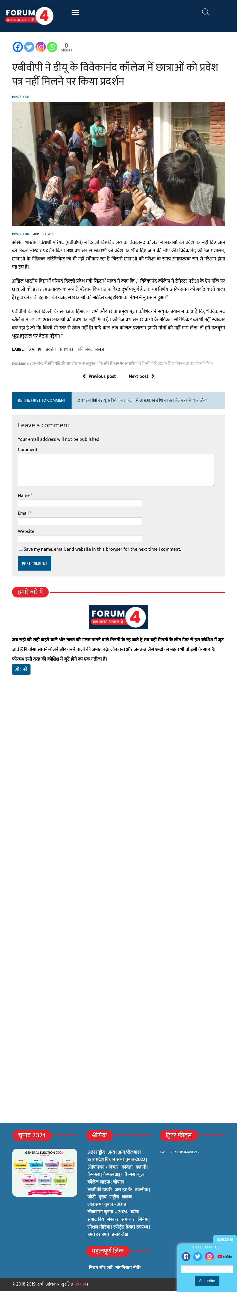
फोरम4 (81, 1285)
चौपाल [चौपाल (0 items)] (118, 1183)
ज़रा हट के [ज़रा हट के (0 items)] (123, 1191)
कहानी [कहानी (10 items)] (141, 1168)
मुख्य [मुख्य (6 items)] (102, 1198)
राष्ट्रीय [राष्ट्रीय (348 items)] (114, 1198)
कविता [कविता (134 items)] (127, 1168)
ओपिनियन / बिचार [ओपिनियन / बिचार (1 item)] (102, 1168)
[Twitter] (29, 47)
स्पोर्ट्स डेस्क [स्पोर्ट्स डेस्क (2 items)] (123, 1228)
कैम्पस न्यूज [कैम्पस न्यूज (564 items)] (134, 1176)
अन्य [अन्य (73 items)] (111, 1153)
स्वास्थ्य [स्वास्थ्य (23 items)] (142, 1228)
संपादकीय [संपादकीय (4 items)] (95, 1220)
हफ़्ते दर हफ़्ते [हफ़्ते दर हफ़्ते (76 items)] (98, 1235)
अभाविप (34, 350)
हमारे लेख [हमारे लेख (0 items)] (120, 1235)
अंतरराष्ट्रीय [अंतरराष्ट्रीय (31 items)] (96, 1153)
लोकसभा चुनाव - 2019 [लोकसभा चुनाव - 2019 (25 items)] (106, 1206)
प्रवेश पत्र (66, 350)
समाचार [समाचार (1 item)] (128, 1220)
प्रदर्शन (50, 350)
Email (24, 514)
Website (26, 532)
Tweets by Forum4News (179, 1153)
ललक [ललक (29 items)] (127, 1198)
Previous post (99, 377)
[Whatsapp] (52, 47)
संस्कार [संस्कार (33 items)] (112, 1220)
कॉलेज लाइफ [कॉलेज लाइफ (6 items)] (98, 1183)
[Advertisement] (118, 749)
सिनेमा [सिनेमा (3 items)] (143, 1220)
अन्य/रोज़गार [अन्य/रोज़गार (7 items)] (128, 1153)
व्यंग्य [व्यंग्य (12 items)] (135, 1213)
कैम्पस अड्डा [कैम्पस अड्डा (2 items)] (112, 1176)
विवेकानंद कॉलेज (90, 350)
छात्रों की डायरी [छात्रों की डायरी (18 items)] (99, 1191)
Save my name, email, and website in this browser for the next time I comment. (102, 551)
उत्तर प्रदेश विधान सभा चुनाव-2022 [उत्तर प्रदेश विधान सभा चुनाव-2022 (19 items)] (116, 1161)
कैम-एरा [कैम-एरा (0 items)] (93, 1176)
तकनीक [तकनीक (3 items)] (141, 1191)
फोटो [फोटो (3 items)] (91, 1198)
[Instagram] (40, 47)
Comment (27, 451)
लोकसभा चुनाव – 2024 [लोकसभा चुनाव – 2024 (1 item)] (107, 1213)
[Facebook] (17, 47)
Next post (142, 377)
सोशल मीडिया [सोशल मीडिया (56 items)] (98, 1228)
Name (24, 496)
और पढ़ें (21, 670)
